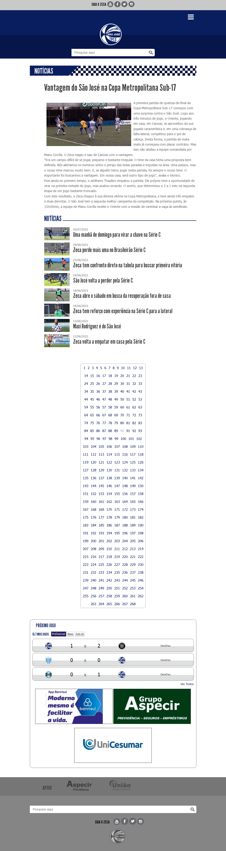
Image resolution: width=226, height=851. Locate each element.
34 (86, 391)
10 (123, 368)
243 (117, 580)
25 (92, 383)
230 (140, 564)
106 (109, 446)
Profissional (58, 633)
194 (109, 533)
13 (141, 368)
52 (134, 399)
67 (104, 415)
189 (133, 525)
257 (101, 596)
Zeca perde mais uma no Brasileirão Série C (109, 250)
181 (133, 517)
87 (104, 431)
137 (101, 478)
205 (133, 541)
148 (125, 486)
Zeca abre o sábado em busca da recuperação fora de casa (122, 295)
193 (101, 533)
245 (133, 580)
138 (109, 478)
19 (116, 376)
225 (101, 564)
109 (133, 446)
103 (85, 446)
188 (125, 525)
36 (98, 391)
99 (116, 438)
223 (85, 564)
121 (101, 462)
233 (101, 572)
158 (140, 494)
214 (140, 549)
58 (110, 407)
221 (133, 557)
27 (104, 383)
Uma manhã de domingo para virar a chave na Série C (117, 234)
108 (125, 446)
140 (125, 478)
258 (109, 596)
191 (85, 533)
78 (110, 423)
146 (109, 486)
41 (128, 391)
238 (140, 572)
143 (85, 486)
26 (98, 383)
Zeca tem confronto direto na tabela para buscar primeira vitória (127, 265)
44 (86, 399)
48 (110, 399)
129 (101, 470)
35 (92, 391)
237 (133, 572)
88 (110, 431)
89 (116, 431)
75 (92, 423)
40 (122, 391)
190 (140, 525)
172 (125, 509)
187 (117, 525)
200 (93, 541)
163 (117, 501)
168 (93, 509)
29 (116, 383)
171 (117, 509)
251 (117, 588)
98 (110, 438)
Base (70, 633)
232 (93, 572)
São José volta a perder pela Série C (103, 280)
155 (117, 494)
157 (133, 494)
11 (129, 368)
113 (101, 454)
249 (101, 588)
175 (85, 517)
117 (133, 454)
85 (92, 431)
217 (101, 557)
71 (128, 415)
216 (93, 557)
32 (134, 383)
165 (133, 501)
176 (93, 517)
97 (104, 438)
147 (117, 486)
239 (85, 580)
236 (125, 572)
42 (134, 391)
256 (93, 596)
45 (92, 399)
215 (85, 557)
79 (116, 423)
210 (109, 549)
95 (92, 438)
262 (140, 596)
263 (93, 604)
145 (101, 486)
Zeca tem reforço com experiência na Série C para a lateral (122, 311)
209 (101, 549)
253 (133, 588)
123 (117, 462)
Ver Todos (187, 684)
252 (125, 588)
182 (140, 517)
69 (116, 415)
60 (122, 407)
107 (117, 446)
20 (122, 376)
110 (140, 446)
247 (85, 588)
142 (140, 478)
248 (93, 588)
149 (133, 486)
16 (98, 376)
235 (117, 572)
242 (109, 580)
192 (93, 533)
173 (133, 509)
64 (86, 415)
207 (85, 549)
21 (128, 376)
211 (117, 549)
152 (93, 494)
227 (117, 564)
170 (109, 509)
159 (85, 501)
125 (133, 462)
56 (98, 407)
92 (134, 431)
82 (134, 423)
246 (140, 580)
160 (93, 501)
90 (122, 431)
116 (125, 454)
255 (85, 596)
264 (101, 604)
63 (140, 407)
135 (85, 478)
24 (86, 383)
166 (140, 501)
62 (134, 407)
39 (116, 391)
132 (125, 470)
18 (110, 376)
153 (101, 494)
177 (101, 517)
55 (92, 407)
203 (117, 541)
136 (93, 478)
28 (110, 383)
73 (140, 415)
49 (116, 399)
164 (125, 501)
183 (85, 525)
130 (109, 470)
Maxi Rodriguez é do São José (97, 326)
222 (140, 557)
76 (98, 423)
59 (116, 407)
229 (133, 564)
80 (122, 423)
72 (134, 415)
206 (140, 541)
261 (133, 596)
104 (93, 446)
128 (93, 470)
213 (133, 549)
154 (109, 494)
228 (125, 564)
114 (109, 454)
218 (109, 557)
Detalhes (165, 645)
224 (93, 564)
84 (86, 431)
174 (140, 509)
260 (125, 596)
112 (93, 454)
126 (140, 462)
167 (85, 509)
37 (104, 391)
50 (122, 399)
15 (92, 376)
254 (140, 588)
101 (131, 438)
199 (85, 541)
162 (109, 501)
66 (98, 415)
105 (101, 446)
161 (101, 501)
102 (139, 438)
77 (104, 423)
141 (133, 478)
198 (140, 533)
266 (117, 604)
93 (140, 431)
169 (101, 509)
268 (133, 604)
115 (117, 454)
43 (140, 391)
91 (128, 431)
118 (140, 454)
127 (85, 470)
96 (98, 438)
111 (85, 454)
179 (117, 517)
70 (122, 415)
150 (140, 486)
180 (125, 517)
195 (117, 533)
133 (133, 470)
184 (93, 525)
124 (125, 462)
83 (140, 423)
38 (110, 391)
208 (93, 549)
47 (104, 399)
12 (135, 368)
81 (128, 423)
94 (86, 438)
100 (123, 438)
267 (125, 604)
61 (128, 407)
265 (109, 604)
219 (117, 557)
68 (110, 415)
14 (86, 376)
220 (125, 557)
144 (93, 486)
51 (128, 399)
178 (109, 517)
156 (125, 494)
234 (109, 572)
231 (85, 572)
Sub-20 (80, 633)
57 (104, 407)
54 (86, 407)
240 (93, 580)
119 (85, 462)
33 (140, 383)
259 (117, 596)
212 (125, 549)
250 (109, 588)
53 (140, 399)
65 (92, 415)
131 (117, 470)
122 (109, 462)
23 (140, 376)
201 (101, 541)
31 (128, 383)
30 (122, 383)
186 (109, 525)
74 (86, 423)
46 (98, 399)
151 (85, 494)
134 (140, 470)
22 (134, 376)
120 (93, 462)
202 (109, 541)
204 (125, 541)
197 (133, 533)
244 (125, 580)
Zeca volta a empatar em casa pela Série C (109, 341)
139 (117, 478)
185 (101, 525)
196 (125, 533)
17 (104, 376)
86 (98, 431)
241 (101, 580)
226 (109, 564)
